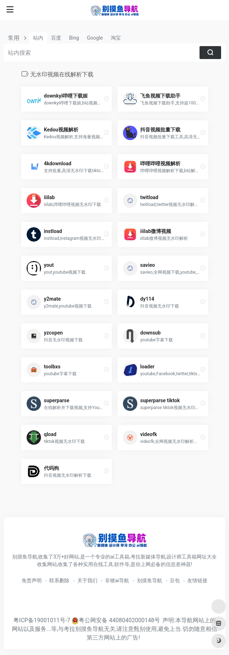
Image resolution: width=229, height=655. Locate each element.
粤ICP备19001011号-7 (41, 620)
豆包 (175, 580)
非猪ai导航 (117, 580)
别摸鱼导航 (149, 580)
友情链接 (197, 580)
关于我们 (87, 580)
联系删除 (59, 580)
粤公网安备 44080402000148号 (119, 620)
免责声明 (32, 580)
